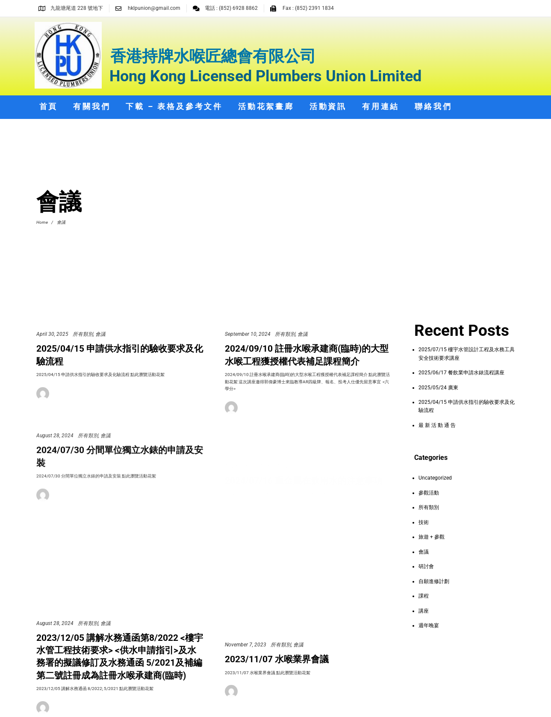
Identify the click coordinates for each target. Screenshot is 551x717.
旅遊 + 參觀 (431, 537)
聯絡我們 (433, 106)
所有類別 (83, 334)
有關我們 (91, 106)
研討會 (426, 566)
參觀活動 (428, 493)
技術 (423, 522)
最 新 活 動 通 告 (437, 425)
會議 (100, 334)
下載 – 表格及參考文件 (174, 106)
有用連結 (380, 106)
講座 (423, 611)
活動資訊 (328, 106)
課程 (423, 596)
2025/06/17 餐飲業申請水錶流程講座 (461, 373)
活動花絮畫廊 (266, 106)
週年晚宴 (428, 625)
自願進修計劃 (433, 581)
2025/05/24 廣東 (438, 388)
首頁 (48, 106)
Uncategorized (435, 478)
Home (42, 222)
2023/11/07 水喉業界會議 (277, 671)
